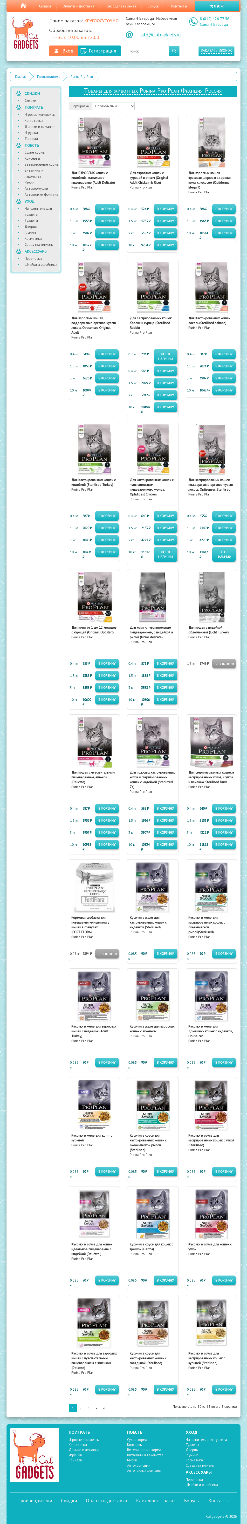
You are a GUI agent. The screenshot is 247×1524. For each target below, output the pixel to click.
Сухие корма (35, 152)
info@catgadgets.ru (160, 35)
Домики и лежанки (40, 126)
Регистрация (102, 51)
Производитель (48, 76)
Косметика (33, 238)
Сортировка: (80, 106)
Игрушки (31, 132)
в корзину (107, 209)
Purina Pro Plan (82, 76)
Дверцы (31, 226)
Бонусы (153, 6)
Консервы (32, 158)
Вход (67, 51)
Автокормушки (36, 188)
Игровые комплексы (40, 114)
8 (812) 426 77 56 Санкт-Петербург (214, 21)
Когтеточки (34, 120)
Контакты (179, 6)
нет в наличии (165, 356)
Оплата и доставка (78, 6)
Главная (21, 76)
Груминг (30, 232)
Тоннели (31, 138)
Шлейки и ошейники (41, 264)
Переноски (33, 258)
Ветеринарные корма (42, 164)
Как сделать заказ (121, 6)
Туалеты (31, 220)
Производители (34, 1501)
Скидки (45, 6)
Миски (29, 182)
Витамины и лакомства (34, 173)
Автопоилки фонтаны (42, 194)
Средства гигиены (39, 244)
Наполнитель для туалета (38, 211)
